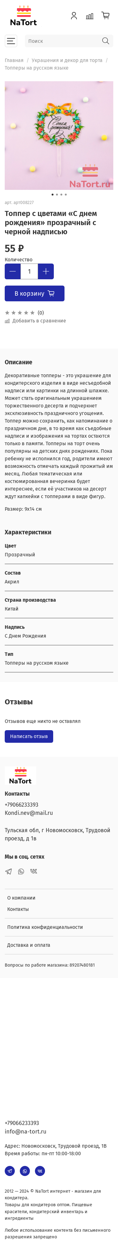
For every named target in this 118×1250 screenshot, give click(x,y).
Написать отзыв (29, 736)
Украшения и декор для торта (67, 60)
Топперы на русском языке (37, 68)
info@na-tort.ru (25, 1131)
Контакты (18, 909)
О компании (21, 898)
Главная (14, 60)
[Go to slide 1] (52, 195)
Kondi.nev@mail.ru (29, 813)
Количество (18, 260)
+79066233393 (21, 805)
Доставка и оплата (28, 945)
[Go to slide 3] (61, 195)
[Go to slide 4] (66, 195)
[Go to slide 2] (57, 195)
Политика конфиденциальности (45, 927)
